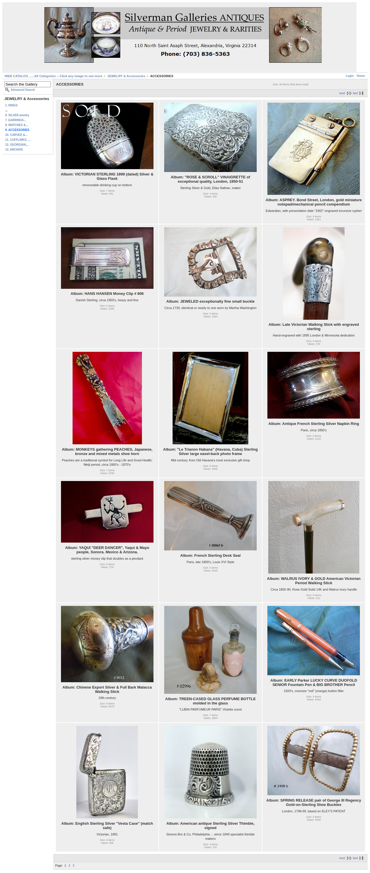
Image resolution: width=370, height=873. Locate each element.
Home (361, 75)
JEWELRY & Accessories (126, 76)
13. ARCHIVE (14, 149)
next (342, 93)
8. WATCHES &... (16, 125)
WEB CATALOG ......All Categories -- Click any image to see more (53, 76)
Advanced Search (23, 89)
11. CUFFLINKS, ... (17, 139)
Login (350, 75)
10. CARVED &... (16, 134)
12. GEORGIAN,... (17, 144)
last (355, 93)
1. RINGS (11, 105)
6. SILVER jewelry (17, 115)
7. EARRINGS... (15, 120)
